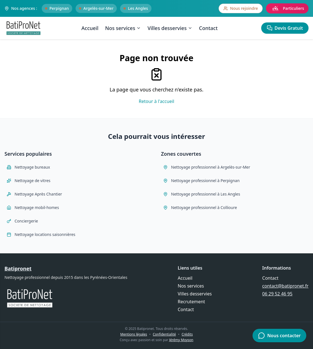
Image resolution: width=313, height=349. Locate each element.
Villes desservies (170, 28)
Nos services (123, 28)
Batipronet (18, 268)
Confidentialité (164, 334)
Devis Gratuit (285, 28)
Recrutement (191, 302)
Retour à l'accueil (156, 101)
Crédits (187, 334)
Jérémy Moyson (181, 339)
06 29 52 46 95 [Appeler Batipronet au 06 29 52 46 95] (277, 294)
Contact (208, 28)
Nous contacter (279, 335)
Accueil (90, 28)
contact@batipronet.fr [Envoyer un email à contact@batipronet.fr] (285, 286)
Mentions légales (133, 334)
